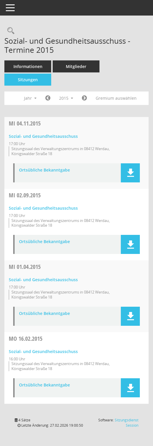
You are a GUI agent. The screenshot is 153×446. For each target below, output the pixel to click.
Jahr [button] (30, 98)
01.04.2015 (25, 267)
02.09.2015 (25, 195)
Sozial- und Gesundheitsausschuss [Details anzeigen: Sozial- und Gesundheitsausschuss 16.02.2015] (43, 351)
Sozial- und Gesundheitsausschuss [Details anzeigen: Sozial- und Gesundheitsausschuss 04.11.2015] (43, 136)
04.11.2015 (25, 123)
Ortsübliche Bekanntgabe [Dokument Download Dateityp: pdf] (44, 170)
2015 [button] (66, 98)
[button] (130, 172)
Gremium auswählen (116, 98)
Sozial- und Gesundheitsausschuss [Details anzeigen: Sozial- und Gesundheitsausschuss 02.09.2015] (43, 208)
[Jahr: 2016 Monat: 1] (84, 98)
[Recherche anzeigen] (9, 31)
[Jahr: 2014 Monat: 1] (48, 98)
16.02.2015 (25, 338)
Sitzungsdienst (126, 423)
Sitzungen (28, 79)
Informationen (27, 66)
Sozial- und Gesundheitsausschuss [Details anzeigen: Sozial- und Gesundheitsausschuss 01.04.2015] (43, 279)
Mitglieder (76, 66)
